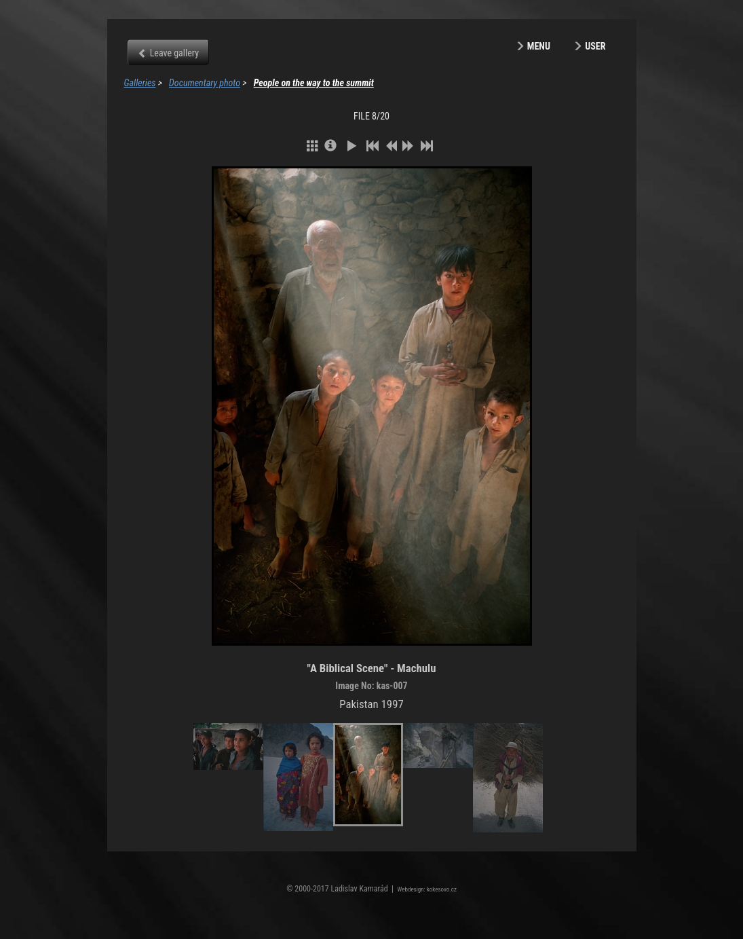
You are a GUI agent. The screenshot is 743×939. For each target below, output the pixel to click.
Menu (538, 46)
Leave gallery (174, 53)
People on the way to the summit (314, 82)
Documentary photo (204, 82)
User (595, 46)
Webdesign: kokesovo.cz (427, 889)
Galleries (140, 82)
